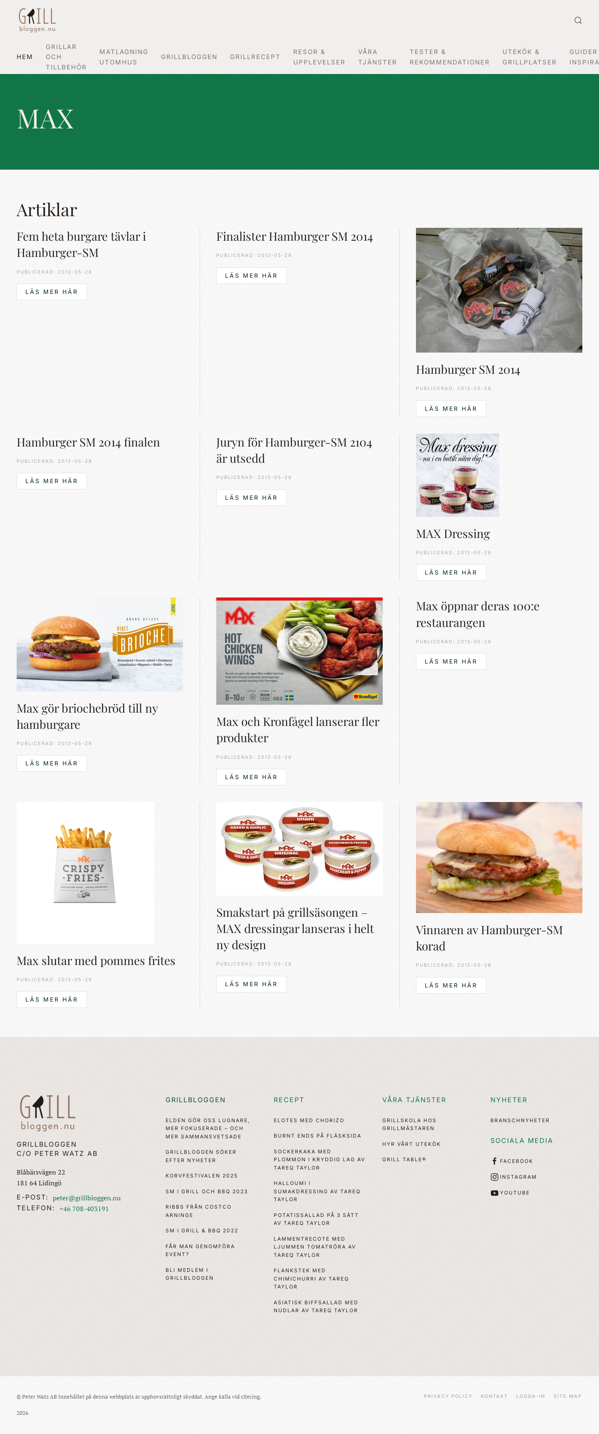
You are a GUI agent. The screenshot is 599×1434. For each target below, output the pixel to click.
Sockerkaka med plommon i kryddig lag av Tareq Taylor (319, 1159)
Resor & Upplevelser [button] (319, 57)
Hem (25, 57)
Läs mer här (51, 291)
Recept (289, 1100)
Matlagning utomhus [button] (124, 57)
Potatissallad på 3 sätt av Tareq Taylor (316, 1219)
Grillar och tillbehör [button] (66, 57)
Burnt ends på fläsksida (317, 1136)
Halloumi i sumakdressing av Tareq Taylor (317, 1191)
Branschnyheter (520, 1120)
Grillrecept (255, 57)
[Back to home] (37, 20)
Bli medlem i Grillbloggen (190, 1274)
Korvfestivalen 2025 (202, 1175)
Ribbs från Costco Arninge (199, 1211)
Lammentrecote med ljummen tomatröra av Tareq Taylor (315, 1247)
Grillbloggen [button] (189, 57)
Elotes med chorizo (309, 1120)
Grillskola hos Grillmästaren (409, 1124)
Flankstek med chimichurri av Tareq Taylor (311, 1278)
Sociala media (521, 1140)
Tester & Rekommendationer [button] (450, 57)
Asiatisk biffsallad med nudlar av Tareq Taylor (316, 1306)
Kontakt (494, 1396)
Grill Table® (404, 1159)
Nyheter (508, 1100)
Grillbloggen (196, 1100)
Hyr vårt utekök (411, 1144)
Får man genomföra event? (200, 1250)
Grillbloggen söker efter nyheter (201, 1156)
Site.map (568, 1396)
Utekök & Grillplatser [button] (529, 57)
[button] (578, 20)
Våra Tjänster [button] (377, 57)
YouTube (510, 1193)
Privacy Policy (448, 1396)
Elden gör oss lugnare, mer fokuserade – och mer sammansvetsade (208, 1128)
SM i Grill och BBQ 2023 (207, 1191)
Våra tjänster (414, 1100)
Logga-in (530, 1396)
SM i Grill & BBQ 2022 (202, 1230)
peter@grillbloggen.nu (87, 1197)
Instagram (513, 1177)
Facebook (511, 1161)
